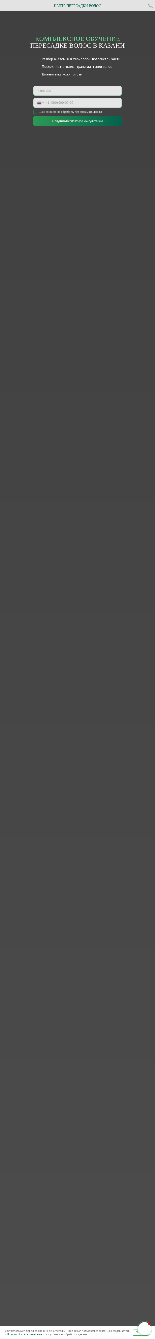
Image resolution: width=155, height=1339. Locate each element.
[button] (144, 1328)
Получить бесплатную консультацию (77, 121)
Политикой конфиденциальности (27, 1334)
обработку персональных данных (82, 112)
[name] (77, 91)
